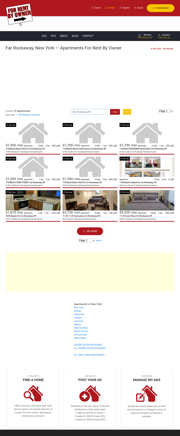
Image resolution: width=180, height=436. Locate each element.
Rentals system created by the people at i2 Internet (134, 429)
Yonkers (78, 302)
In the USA (156, 33)
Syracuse (78, 306)
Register (137, 422)
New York (79, 292)
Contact (88, 21)
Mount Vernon (81, 316)
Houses (35, 99)
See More (90, 216)
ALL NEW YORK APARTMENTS (89, 340)
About (64, 21)
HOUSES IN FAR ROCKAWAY (88, 330)
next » (99, 225)
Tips (53, 21)
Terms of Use (61, 422)
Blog (75, 21)
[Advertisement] (90, 62)
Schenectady (80, 319)
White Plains (80, 323)
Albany (77, 309)
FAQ (44, 21)
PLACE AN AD (161, 8)
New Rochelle (81, 313)
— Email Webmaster (165, 429)
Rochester (79, 299)
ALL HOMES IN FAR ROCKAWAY (90, 333)
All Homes (24, 99)
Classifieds (44, 422)
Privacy (92, 422)
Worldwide (168, 33)
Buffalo (77, 296)
